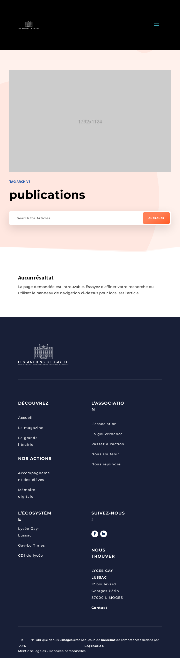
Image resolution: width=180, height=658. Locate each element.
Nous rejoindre (106, 464)
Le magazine (31, 428)
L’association (104, 424)
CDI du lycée (30, 555)
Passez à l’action (107, 444)
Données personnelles (67, 651)
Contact (99, 608)
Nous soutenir (105, 454)
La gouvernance (107, 434)
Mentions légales (32, 651)
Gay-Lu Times (31, 545)
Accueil (25, 417)
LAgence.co (94, 646)
